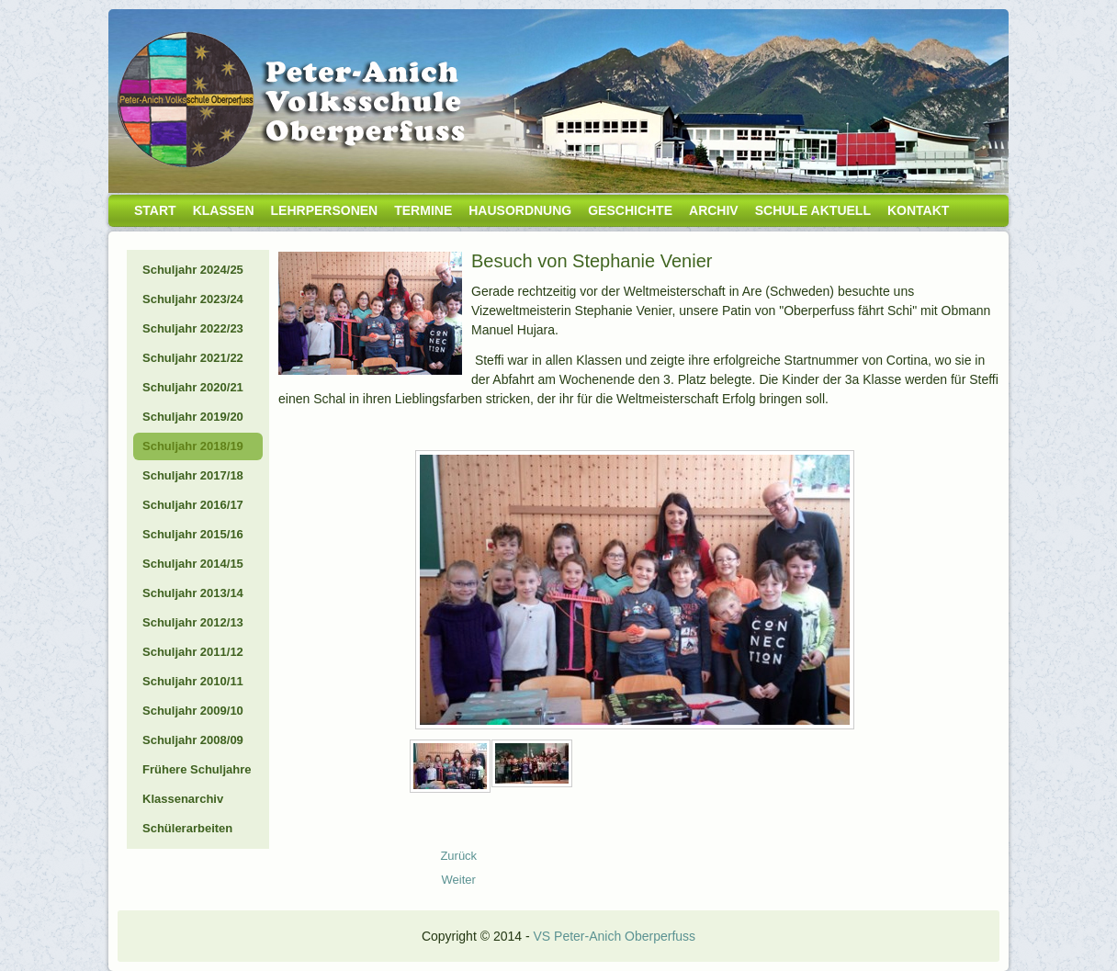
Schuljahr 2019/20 (192, 416)
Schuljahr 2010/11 (192, 681)
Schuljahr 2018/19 (192, 446)
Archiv (714, 210)
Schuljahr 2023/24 (192, 299)
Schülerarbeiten (187, 828)
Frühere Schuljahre (196, 769)
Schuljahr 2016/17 (192, 505)
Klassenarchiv (182, 799)
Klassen (223, 210)
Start (155, 210)
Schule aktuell (813, 210)
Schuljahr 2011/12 (192, 652)
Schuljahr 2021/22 (192, 358)
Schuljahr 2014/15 (192, 563)
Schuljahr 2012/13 (192, 622)
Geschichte (630, 210)
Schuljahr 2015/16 (192, 534)
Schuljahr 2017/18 (192, 475)
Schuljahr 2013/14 (192, 593)
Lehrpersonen (324, 210)
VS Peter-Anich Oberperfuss (614, 936)
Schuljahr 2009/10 (192, 710)
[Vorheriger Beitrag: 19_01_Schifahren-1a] (458, 856)
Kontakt (918, 210)
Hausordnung (519, 210)
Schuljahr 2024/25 (192, 270)
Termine (423, 210)
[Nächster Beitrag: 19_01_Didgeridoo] (459, 879)
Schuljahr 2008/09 (192, 740)
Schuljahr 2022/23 (192, 328)
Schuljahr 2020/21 (192, 387)
